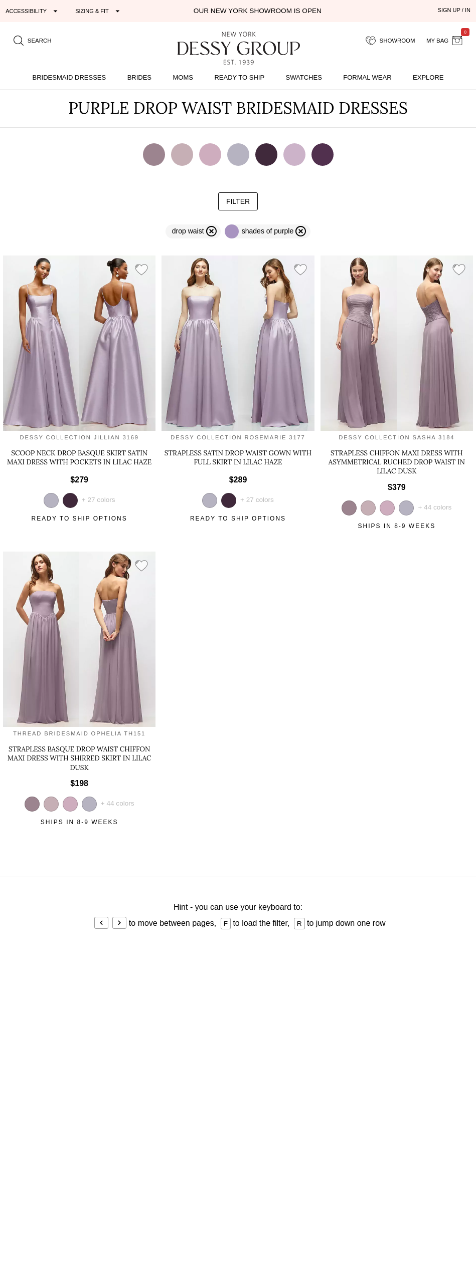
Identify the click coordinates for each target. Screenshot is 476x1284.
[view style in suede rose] (387, 508)
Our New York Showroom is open (258, 11)
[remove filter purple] (267, 231)
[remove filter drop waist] (193, 231)
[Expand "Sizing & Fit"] (99, 11)
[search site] (32, 40)
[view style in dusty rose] (368, 508)
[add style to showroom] (141, 270)
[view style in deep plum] (70, 500)
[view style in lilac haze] (406, 508)
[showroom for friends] (390, 40)
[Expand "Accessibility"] (33, 11)
